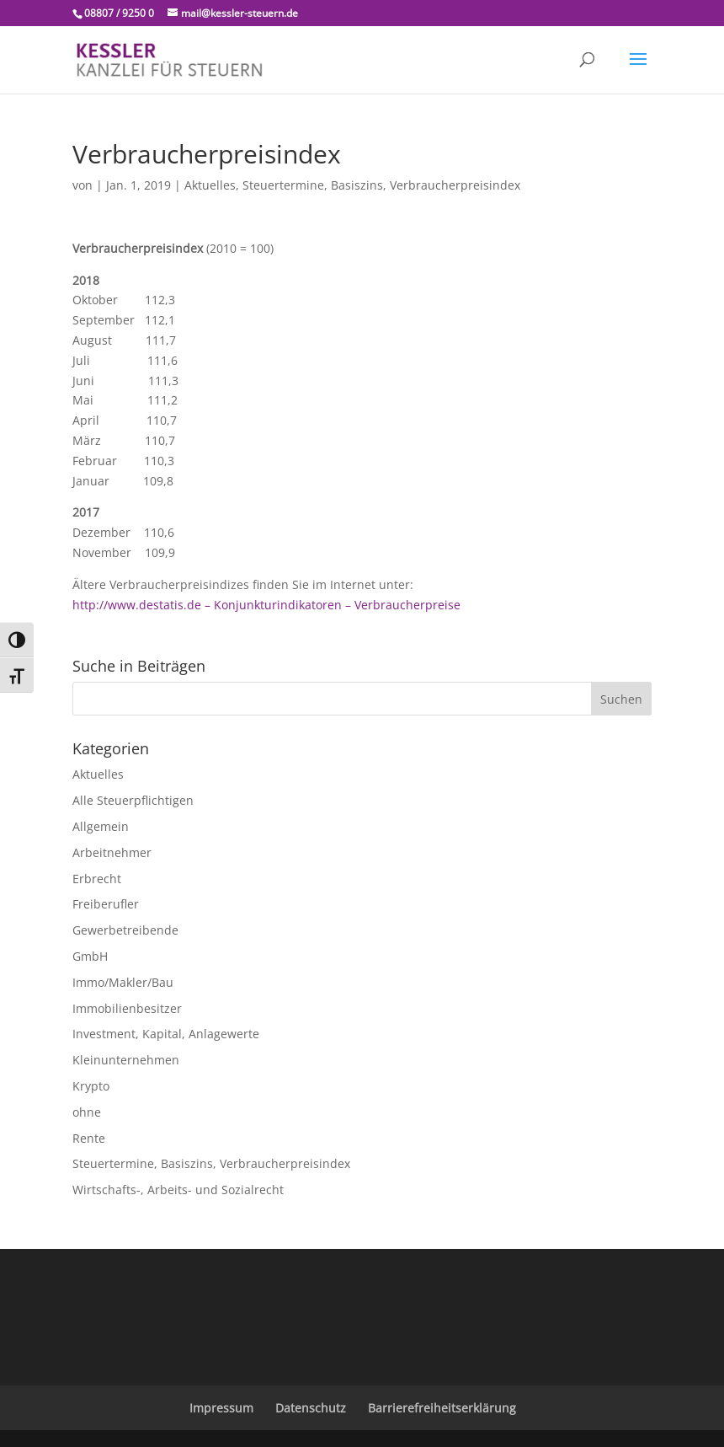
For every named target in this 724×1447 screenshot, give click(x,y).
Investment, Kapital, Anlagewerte (165, 1034)
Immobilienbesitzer (127, 1008)
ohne (86, 1112)
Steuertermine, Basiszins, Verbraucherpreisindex (381, 185)
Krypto (90, 1086)
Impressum (221, 1408)
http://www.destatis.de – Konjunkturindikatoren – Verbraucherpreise (266, 605)
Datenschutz (310, 1408)
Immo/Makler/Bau (122, 982)
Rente (88, 1138)
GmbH (90, 956)
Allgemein (100, 826)
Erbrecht (96, 879)
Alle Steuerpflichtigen (133, 800)
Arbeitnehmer (112, 852)
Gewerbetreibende (125, 930)
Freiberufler (105, 904)
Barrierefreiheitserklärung (442, 1408)
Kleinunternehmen (125, 1060)
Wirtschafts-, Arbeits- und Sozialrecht (178, 1190)
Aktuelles (210, 185)
